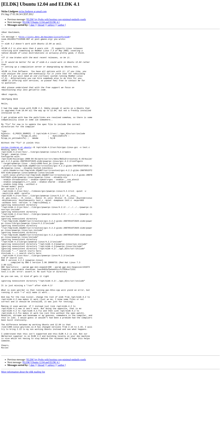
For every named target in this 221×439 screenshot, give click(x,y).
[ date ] (32, 25)
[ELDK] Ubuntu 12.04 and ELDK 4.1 (41, 22)
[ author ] (61, 25)
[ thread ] (41, 25)
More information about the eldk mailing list (23, 436)
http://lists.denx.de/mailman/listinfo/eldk (44, 38)
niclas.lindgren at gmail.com (33, 11)
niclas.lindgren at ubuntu (16, 170)
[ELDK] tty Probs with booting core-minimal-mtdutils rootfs (56, 19)
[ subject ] (51, 25)
